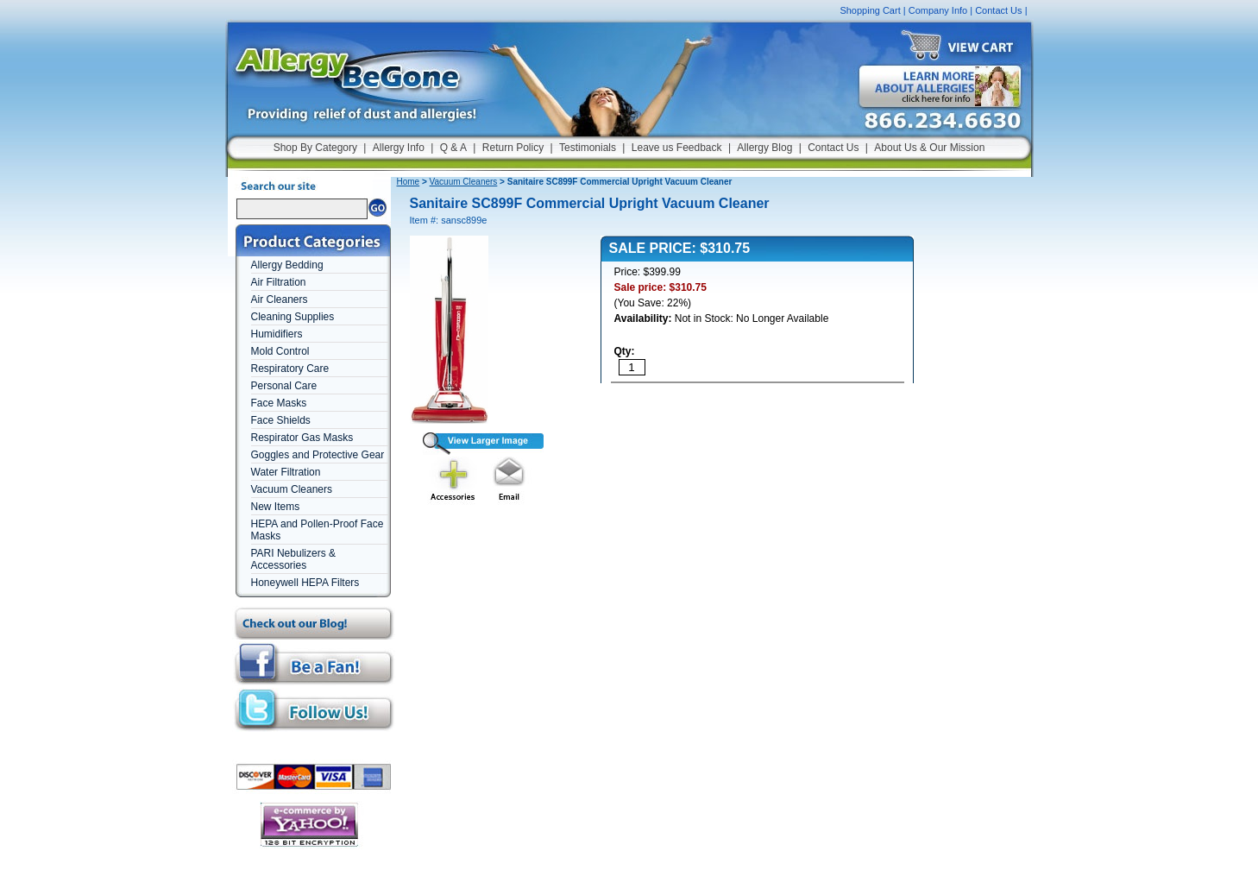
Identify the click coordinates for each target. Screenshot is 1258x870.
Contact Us (998, 10)
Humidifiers (277, 334)
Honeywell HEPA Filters (305, 583)
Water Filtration (286, 472)
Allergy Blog (764, 148)
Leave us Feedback (677, 148)
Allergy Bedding (287, 265)
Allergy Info (399, 148)
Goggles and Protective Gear (318, 455)
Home (408, 181)
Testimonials (587, 148)
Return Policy (513, 148)
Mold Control (280, 351)
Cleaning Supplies (293, 317)
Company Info (938, 10)
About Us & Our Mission (929, 148)
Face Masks (279, 403)
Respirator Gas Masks (302, 438)
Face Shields (281, 420)
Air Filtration (278, 282)
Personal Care (284, 386)
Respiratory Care (290, 368)
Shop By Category (315, 148)
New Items (275, 507)
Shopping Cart (870, 10)
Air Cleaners (279, 299)
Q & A (453, 148)
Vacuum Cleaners (292, 489)
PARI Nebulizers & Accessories (293, 559)
